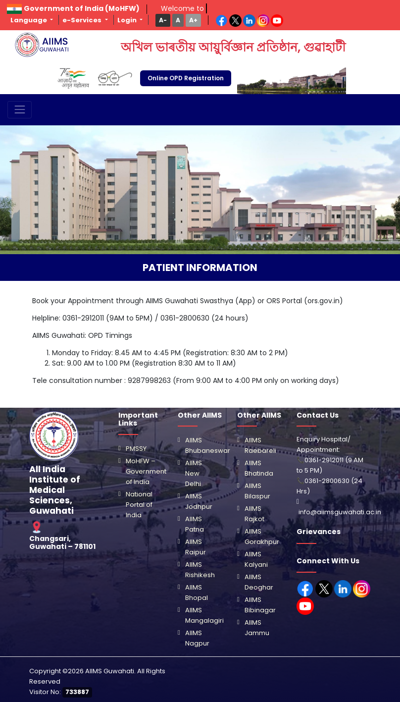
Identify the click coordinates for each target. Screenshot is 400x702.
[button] (162, 20)
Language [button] (29, 20)
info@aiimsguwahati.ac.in (340, 512)
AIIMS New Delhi (193, 473)
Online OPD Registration (186, 78)
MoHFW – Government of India (146, 471)
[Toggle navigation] (19, 109)
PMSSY (136, 448)
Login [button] (127, 20)
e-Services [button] (82, 20)
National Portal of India (139, 504)
